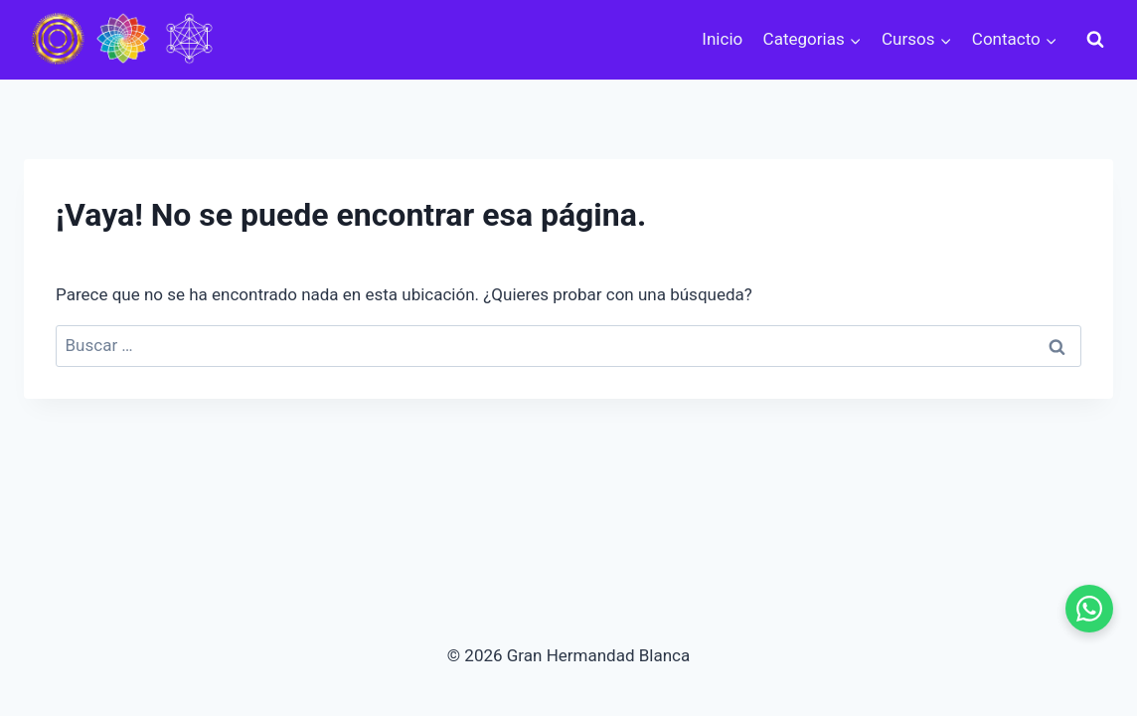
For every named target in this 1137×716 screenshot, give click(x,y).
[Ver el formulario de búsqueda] (1095, 40)
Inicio (722, 39)
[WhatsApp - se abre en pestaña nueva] (1089, 608)
